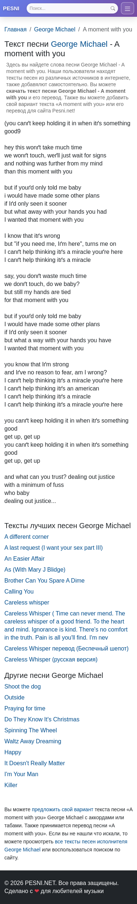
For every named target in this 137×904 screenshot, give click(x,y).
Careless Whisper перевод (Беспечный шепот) (66, 648)
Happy (12, 752)
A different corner (26, 537)
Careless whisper (26, 602)
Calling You (19, 591)
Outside (14, 697)
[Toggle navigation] (127, 8)
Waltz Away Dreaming (32, 741)
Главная (15, 29)
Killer (11, 785)
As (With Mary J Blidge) (34, 570)
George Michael (54, 29)
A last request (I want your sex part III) (53, 548)
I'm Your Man (21, 774)
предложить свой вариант (62, 809)
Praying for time (24, 708)
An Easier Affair (24, 559)
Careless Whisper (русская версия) (51, 659)
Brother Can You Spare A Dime (44, 580)
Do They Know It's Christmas (42, 719)
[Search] (72, 8)
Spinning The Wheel (30, 730)
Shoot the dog (22, 686)
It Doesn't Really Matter (34, 763)
